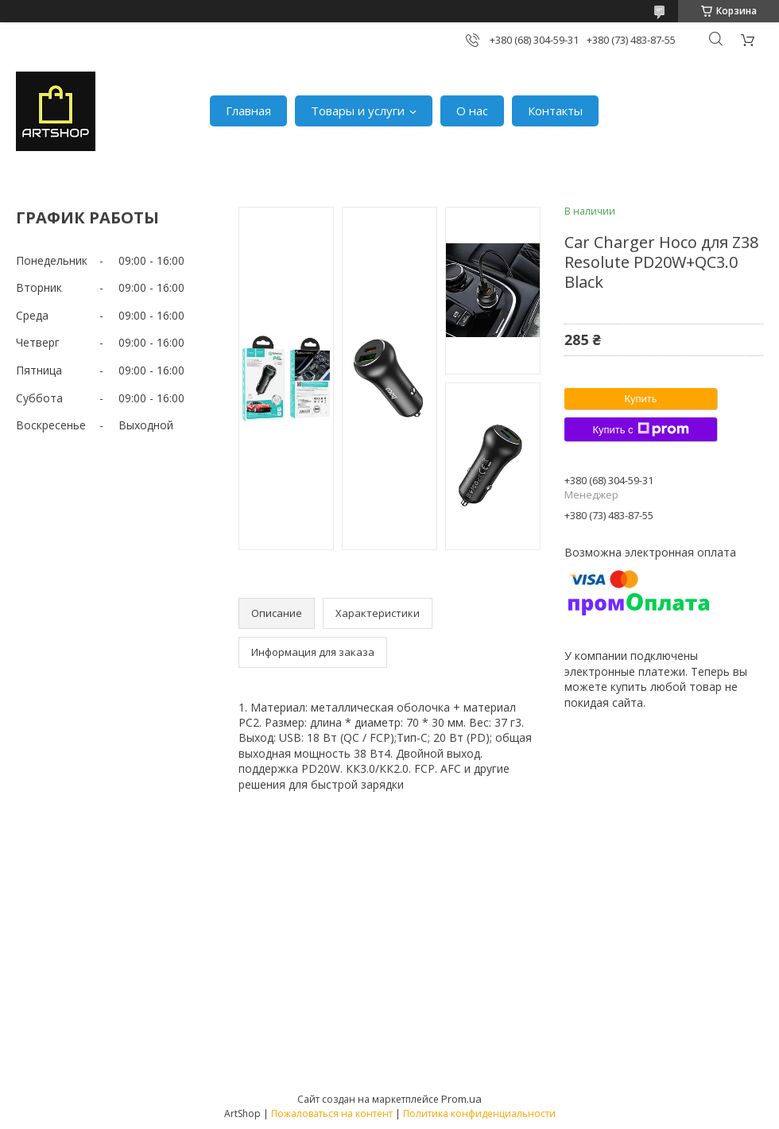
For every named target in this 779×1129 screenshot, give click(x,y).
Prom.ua (461, 1099)
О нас (472, 110)
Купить (640, 399)
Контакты (555, 110)
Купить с (640, 429)
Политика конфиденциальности (479, 1113)
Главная (248, 110)
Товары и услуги (358, 110)
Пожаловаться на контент (332, 1113)
